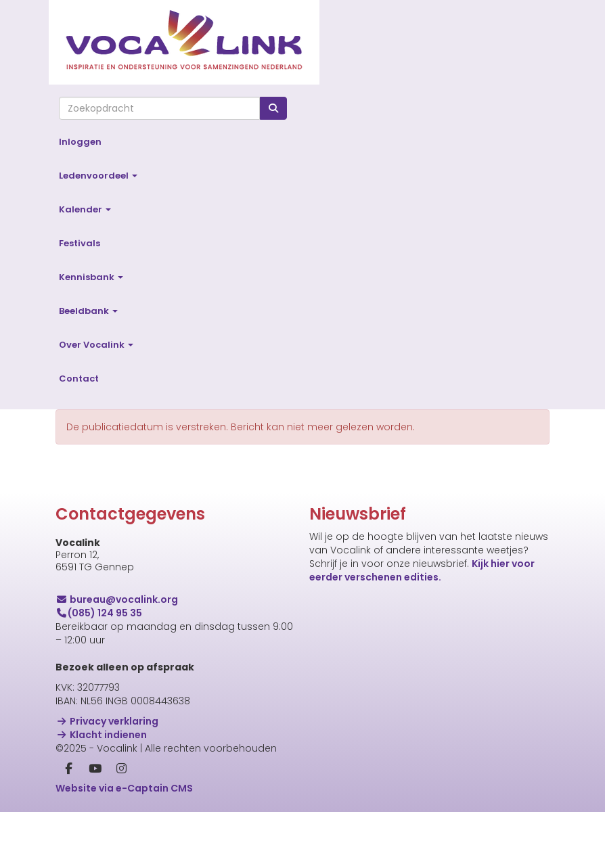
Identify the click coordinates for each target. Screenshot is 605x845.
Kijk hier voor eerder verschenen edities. (422, 570)
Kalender (85, 209)
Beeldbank (88, 310)
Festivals (79, 243)
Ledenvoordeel (98, 175)
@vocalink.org (116, 599)
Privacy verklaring (106, 721)
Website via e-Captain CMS (124, 788)
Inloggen (80, 141)
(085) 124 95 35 (98, 613)
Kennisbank (91, 277)
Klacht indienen (101, 734)
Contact (79, 378)
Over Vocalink (96, 344)
